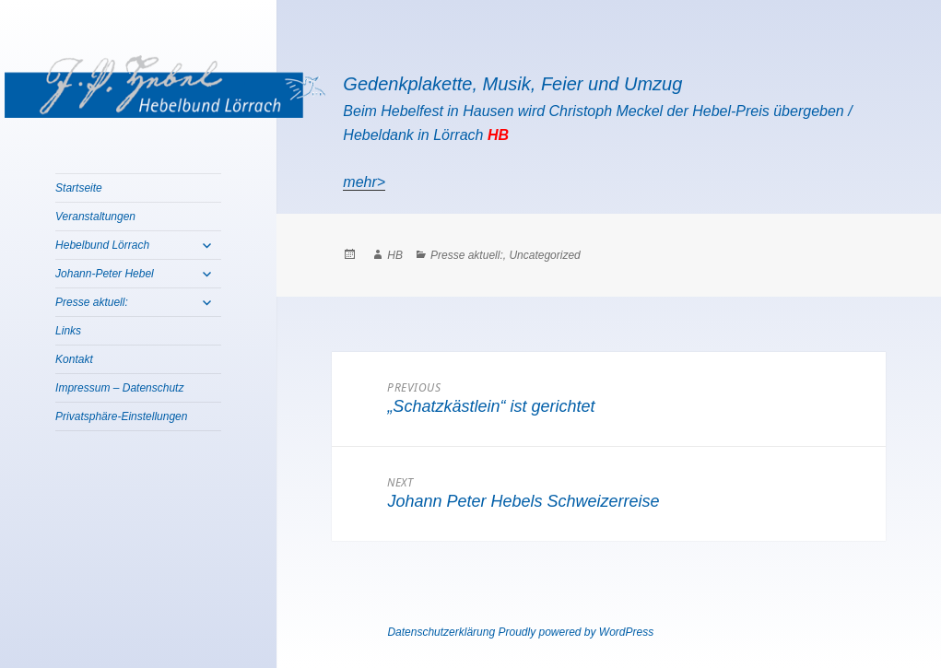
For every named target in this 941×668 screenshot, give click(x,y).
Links (68, 330)
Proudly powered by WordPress (575, 632)
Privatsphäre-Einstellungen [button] (121, 416)
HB (395, 255)
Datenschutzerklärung (441, 632)
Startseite (78, 188)
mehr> (364, 182)
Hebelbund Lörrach (102, 245)
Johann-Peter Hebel (104, 273)
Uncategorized (544, 255)
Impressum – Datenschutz (119, 387)
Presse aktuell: (91, 302)
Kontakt (74, 359)
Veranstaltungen (95, 216)
